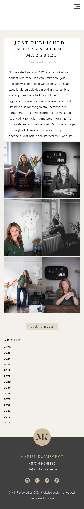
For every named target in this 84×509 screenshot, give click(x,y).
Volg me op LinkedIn (37, 481)
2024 (7, 358)
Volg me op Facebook (47, 481)
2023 (7, 364)
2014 (7, 416)
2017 (7, 399)
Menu (77, 6)
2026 (7, 347)
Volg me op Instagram (27, 481)
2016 (7, 405)
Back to (42, 326)
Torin (50, 498)
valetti (70, 492)
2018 (7, 393)
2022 (7, 370)
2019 (7, 387)
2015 (7, 411)
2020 (7, 382)
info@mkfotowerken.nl (42, 469)
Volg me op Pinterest (56, 481)
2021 (7, 376)
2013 (7, 422)
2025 (7, 353)
